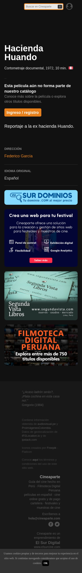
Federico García (18, 156)
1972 (50, 68)
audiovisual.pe (47, 424)
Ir (60, 6)
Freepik (51, 447)
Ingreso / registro (23, 112)
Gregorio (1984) (33, 405)
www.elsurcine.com (47, 547)
